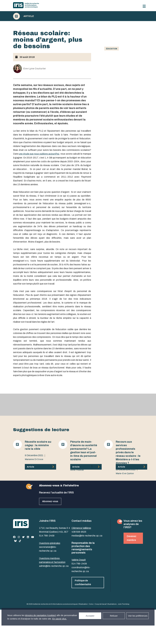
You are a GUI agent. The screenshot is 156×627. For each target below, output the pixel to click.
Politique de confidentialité (83, 582)
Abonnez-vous (50, 501)
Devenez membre (131, 538)
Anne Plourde (77, 470)
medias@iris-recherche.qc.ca (87, 535)
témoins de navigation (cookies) (40, 615)
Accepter (90, 615)
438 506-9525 (79, 532)
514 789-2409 (46, 535)
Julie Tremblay (123, 604)
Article (29, 16)
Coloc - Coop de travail (97, 604)
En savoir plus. (59, 618)
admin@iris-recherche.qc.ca (53, 566)
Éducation (111, 49)
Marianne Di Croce (34, 459)
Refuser (114, 615)
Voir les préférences (137, 615)
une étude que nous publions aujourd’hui (39, 154)
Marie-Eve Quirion (125, 473)
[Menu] (144, 6)
